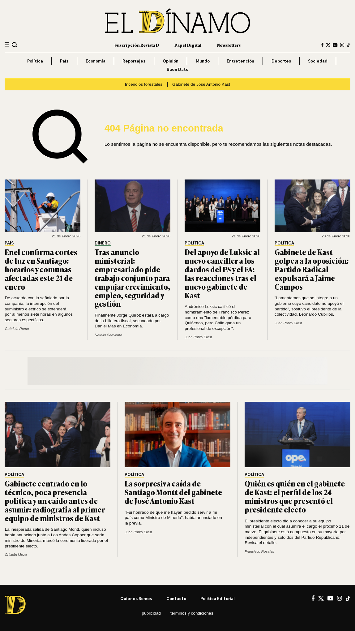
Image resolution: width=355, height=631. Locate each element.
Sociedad (317, 60)
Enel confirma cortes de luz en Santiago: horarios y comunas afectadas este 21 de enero (41, 269)
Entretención (240, 60)
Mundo (203, 60)
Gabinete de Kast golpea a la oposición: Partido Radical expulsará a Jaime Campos (312, 269)
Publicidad (151, 613)
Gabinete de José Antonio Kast (201, 84)
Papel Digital (188, 45)
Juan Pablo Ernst (198, 337)
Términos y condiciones (191, 613)
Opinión (170, 60)
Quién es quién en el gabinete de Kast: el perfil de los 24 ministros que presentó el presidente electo (295, 496)
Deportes (281, 60)
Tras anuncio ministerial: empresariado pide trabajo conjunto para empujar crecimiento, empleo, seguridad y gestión (132, 278)
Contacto (176, 598)
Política (35, 60)
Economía (95, 60)
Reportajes (133, 60)
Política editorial (217, 598)
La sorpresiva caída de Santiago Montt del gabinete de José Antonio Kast (173, 492)
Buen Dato (177, 69)
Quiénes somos (136, 598)
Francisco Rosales (259, 551)
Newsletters (229, 45)
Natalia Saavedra (108, 335)
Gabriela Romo (17, 328)
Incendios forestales (143, 84)
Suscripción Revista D (136, 45)
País (64, 60)
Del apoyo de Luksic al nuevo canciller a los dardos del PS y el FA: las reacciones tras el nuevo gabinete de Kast (222, 273)
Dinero (103, 243)
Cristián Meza (16, 554)
